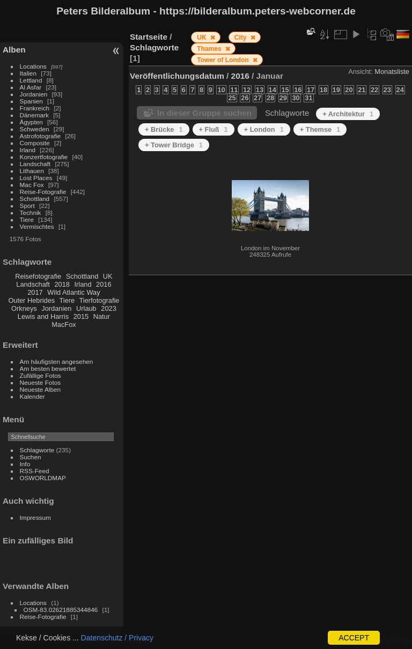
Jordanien (34, 94)
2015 (81, 316)
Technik (30, 212)
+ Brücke (164, 129)
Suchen (30, 456)
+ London (264, 129)
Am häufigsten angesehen (56, 361)
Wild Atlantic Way (73, 292)
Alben (14, 49)
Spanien (31, 101)
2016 (103, 284)
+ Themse (320, 129)
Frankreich (35, 108)
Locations (33, 66)
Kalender (32, 396)
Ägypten (31, 121)
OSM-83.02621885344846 (61, 609)
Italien (28, 73)
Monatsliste (391, 72)
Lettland (31, 80)
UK (108, 276)
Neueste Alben (40, 389)
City (241, 37)
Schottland (35, 198)
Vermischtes (37, 226)
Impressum (35, 517)
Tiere (27, 219)
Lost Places (36, 177)
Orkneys (24, 308)
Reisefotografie (38, 276)
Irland (27, 149)
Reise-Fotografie (43, 191)
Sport (27, 205)
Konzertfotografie (44, 156)
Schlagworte (37, 449)
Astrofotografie (40, 135)
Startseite (148, 36)
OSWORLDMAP (43, 477)
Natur (101, 316)
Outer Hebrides (31, 300)
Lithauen (32, 170)
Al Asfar (31, 87)
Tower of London (224, 60)
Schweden (34, 128)
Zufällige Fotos (40, 375)
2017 (34, 292)
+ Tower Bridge (174, 145)
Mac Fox (32, 184)
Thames (210, 49)
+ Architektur (347, 114)
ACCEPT (354, 637)
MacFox (64, 324)
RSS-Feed (34, 470)
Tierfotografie (99, 300)
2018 (61, 284)
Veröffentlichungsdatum (177, 75)
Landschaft (35, 163)
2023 (108, 308)
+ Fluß (213, 129)
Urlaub (86, 308)
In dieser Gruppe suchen (204, 112)
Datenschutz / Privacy (117, 637)
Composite (35, 142)
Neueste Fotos (40, 382)
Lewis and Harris (43, 316)
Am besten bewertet (48, 368)
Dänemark (34, 114)
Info (25, 463)
